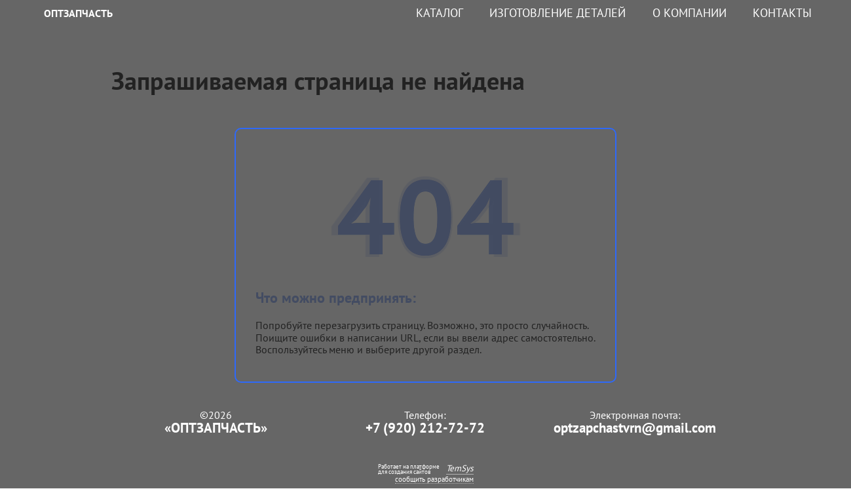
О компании (689, 13)
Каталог (439, 13)
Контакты (782, 13)
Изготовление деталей (557, 13)
